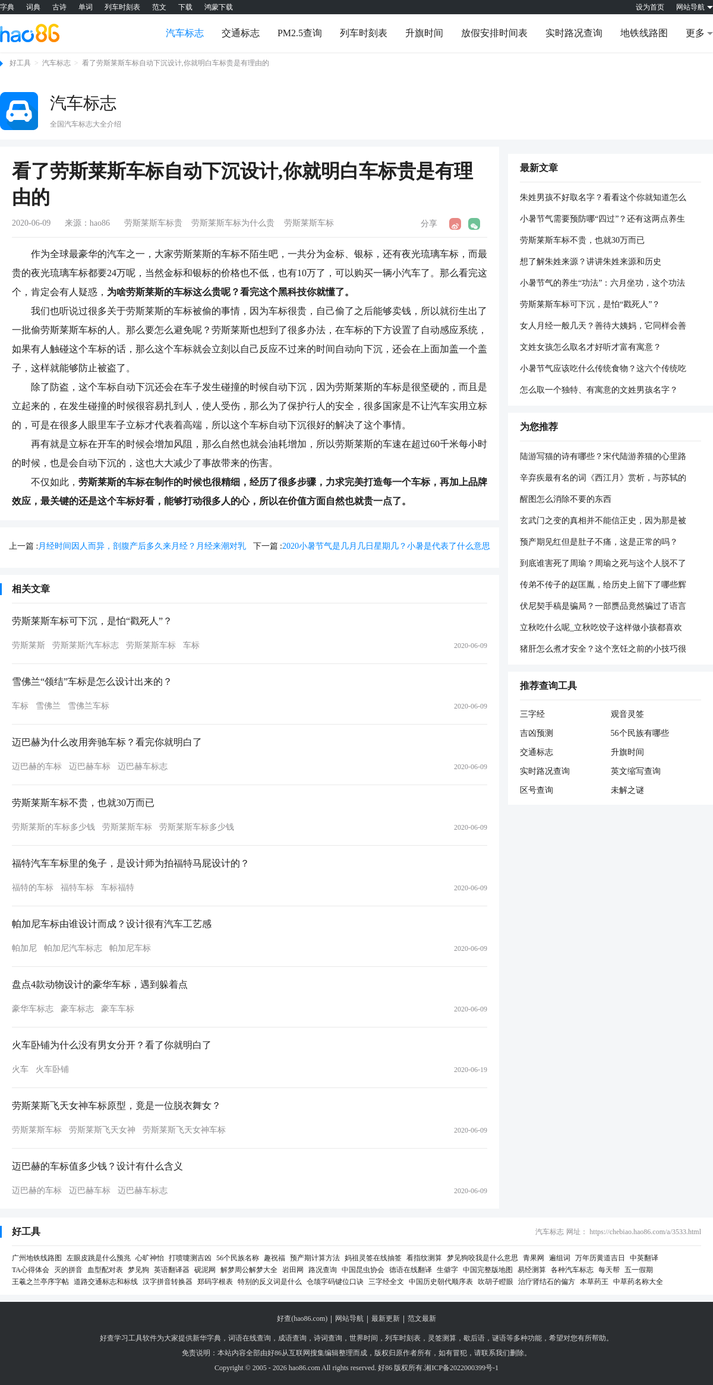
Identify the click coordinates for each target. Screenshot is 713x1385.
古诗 (59, 7)
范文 (159, 7)
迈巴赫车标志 (143, 766)
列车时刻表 (122, 7)
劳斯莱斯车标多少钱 (196, 827)
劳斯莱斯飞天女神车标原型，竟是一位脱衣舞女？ (116, 1106)
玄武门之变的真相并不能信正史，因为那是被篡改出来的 (603, 521)
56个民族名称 (237, 1258)
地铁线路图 (644, 33)
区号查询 (536, 790)
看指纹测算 (424, 1258)
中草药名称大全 (638, 1282)
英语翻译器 (172, 1270)
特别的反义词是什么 (270, 1282)
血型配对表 (105, 1270)
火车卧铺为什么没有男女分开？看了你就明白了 (112, 1045)
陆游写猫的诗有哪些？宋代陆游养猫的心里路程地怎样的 (603, 457)
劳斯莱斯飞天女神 (102, 1129)
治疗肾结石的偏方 (546, 1282)
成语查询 (292, 1338)
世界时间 (363, 1338)
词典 (33, 7)
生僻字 (447, 1270)
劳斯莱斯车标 (309, 223)
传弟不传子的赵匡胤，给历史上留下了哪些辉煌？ (603, 585)
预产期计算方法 (315, 1258)
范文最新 (422, 1318)
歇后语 (474, 1338)
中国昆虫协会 (363, 1270)
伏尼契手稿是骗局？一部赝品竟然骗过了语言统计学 (603, 607)
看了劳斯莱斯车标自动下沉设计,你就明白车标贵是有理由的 (175, 63)
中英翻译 (644, 1258)
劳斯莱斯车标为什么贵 (233, 223)
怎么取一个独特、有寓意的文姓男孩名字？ (599, 389)
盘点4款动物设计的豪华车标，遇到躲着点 (100, 984)
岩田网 (293, 1270)
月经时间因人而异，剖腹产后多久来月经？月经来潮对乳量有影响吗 (142, 548)
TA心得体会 (30, 1270)
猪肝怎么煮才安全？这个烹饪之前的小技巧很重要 (603, 649)
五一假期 (638, 1270)
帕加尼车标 (130, 948)
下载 (185, 7)
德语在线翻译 (410, 1270)
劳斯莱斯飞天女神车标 (184, 1129)
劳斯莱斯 (28, 645)
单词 (85, 7)
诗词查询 (328, 1338)
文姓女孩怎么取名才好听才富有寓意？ (590, 347)
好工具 (20, 63)
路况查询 (322, 1270)
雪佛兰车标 (88, 705)
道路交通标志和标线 (106, 1282)
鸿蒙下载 (218, 7)
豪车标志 (77, 1008)
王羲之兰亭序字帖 (40, 1282)
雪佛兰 (48, 705)
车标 (191, 645)
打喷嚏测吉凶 (190, 1258)
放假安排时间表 (494, 33)
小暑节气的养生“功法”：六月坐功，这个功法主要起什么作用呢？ (602, 284)
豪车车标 (117, 1008)
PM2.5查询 (299, 33)
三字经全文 (386, 1282)
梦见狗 (138, 1270)
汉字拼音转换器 (168, 1282)
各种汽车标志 (572, 1270)
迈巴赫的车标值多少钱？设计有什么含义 (97, 1166)
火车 (20, 1069)
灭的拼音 (68, 1270)
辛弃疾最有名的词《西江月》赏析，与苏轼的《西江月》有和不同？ (603, 478)
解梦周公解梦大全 (248, 1270)
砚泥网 (205, 1270)
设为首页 (650, 7)
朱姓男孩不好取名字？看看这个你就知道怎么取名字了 (603, 198)
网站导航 (349, 1318)
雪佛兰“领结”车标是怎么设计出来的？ (92, 681)
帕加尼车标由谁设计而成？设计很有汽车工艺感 (112, 924)
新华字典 (207, 1338)
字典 (7, 7)
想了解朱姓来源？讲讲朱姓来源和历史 (590, 261)
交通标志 (241, 33)
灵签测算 (442, 1338)
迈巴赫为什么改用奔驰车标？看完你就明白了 (107, 742)
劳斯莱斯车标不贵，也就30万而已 (83, 803)
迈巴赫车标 (90, 766)
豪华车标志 (32, 1008)
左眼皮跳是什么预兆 (99, 1258)
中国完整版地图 (488, 1270)
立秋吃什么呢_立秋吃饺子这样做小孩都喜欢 (601, 627)
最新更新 (385, 1318)
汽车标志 (185, 33)
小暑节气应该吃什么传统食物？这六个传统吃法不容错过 (603, 369)
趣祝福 (274, 1258)
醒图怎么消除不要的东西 (565, 499)
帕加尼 (24, 948)
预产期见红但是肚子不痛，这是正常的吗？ (599, 541)
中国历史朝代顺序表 (441, 1282)
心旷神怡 (149, 1258)
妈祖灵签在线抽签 (373, 1258)
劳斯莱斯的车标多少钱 (53, 827)
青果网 (533, 1258)
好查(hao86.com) (302, 1318)
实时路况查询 (573, 33)
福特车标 (77, 887)
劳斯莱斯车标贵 (153, 223)
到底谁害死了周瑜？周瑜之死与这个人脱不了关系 (603, 564)
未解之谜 (627, 790)
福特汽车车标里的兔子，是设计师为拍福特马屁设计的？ (131, 863)
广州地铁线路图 (37, 1258)
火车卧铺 (52, 1069)
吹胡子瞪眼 (495, 1282)
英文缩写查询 (636, 771)
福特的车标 (32, 887)
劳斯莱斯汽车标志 (85, 645)
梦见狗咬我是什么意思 (482, 1258)
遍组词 (559, 1258)
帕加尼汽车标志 (73, 948)
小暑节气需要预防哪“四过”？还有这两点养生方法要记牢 (602, 219)
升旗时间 (424, 33)
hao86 (100, 223)
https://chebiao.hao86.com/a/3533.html (645, 1232)
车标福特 (117, 887)
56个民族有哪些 (640, 733)
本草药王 (594, 1282)
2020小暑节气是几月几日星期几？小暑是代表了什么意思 (386, 546)
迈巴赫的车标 (37, 766)
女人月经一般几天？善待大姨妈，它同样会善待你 (603, 326)
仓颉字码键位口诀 (335, 1282)
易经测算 (532, 1270)
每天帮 (609, 1270)
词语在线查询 (249, 1338)
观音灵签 (627, 714)
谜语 (499, 1338)
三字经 (532, 714)
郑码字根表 (215, 1282)
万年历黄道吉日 (600, 1258)
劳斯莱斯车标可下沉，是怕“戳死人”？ (92, 621)
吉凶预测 (536, 733)
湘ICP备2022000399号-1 (461, 1368)
